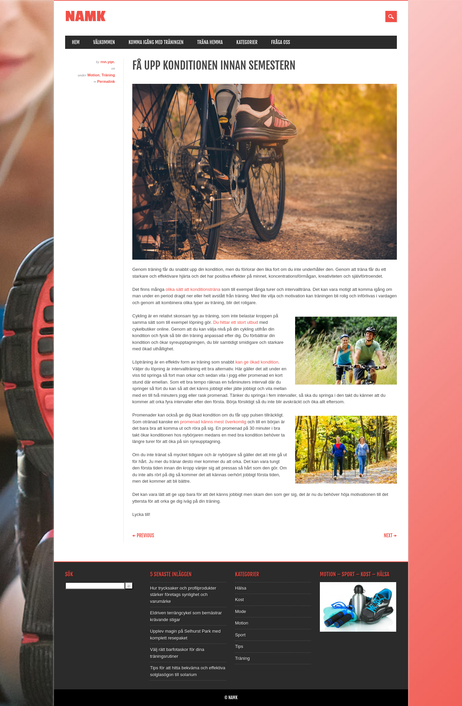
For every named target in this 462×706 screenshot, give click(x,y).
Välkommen (104, 42)
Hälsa (240, 588)
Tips (239, 646)
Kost (239, 599)
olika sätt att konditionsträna (193, 289)
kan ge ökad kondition (256, 362)
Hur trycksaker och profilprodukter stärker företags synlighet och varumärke (183, 595)
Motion (94, 75)
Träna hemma (210, 42)
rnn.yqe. (107, 62)
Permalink (106, 81)
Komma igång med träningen (156, 42)
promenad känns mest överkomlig (213, 421)
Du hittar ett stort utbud (235, 322)
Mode (240, 611)
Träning (108, 75)
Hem (76, 42)
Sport (240, 634)
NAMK (85, 16)
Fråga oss (280, 42)
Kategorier (246, 42)
